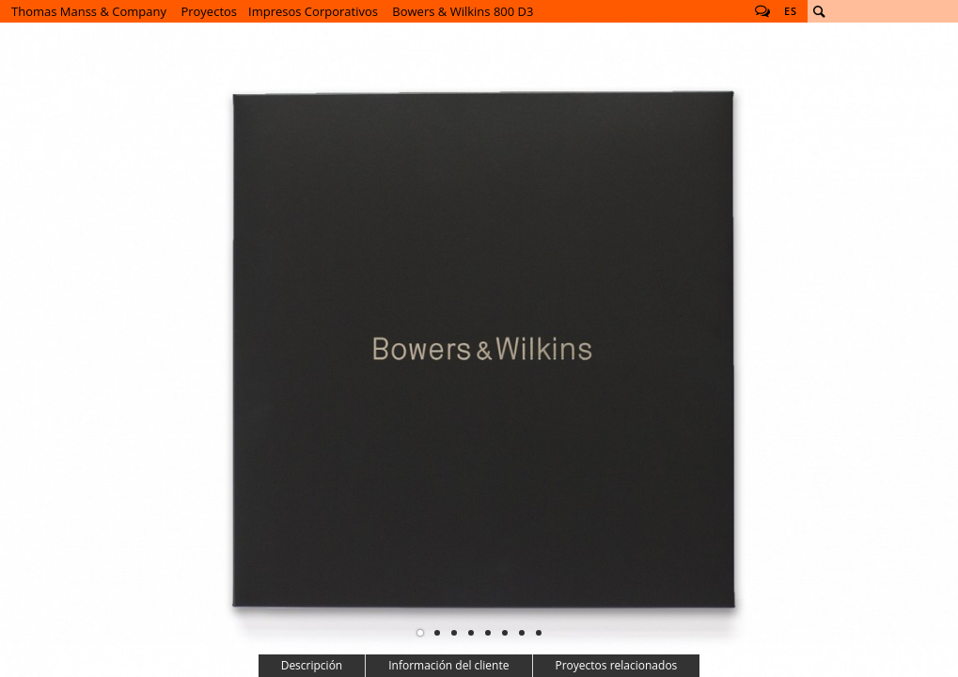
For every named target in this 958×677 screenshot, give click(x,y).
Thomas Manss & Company (88, 11)
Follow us (762, 11)
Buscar (819, 11)
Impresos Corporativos (313, 11)
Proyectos (209, 11)
